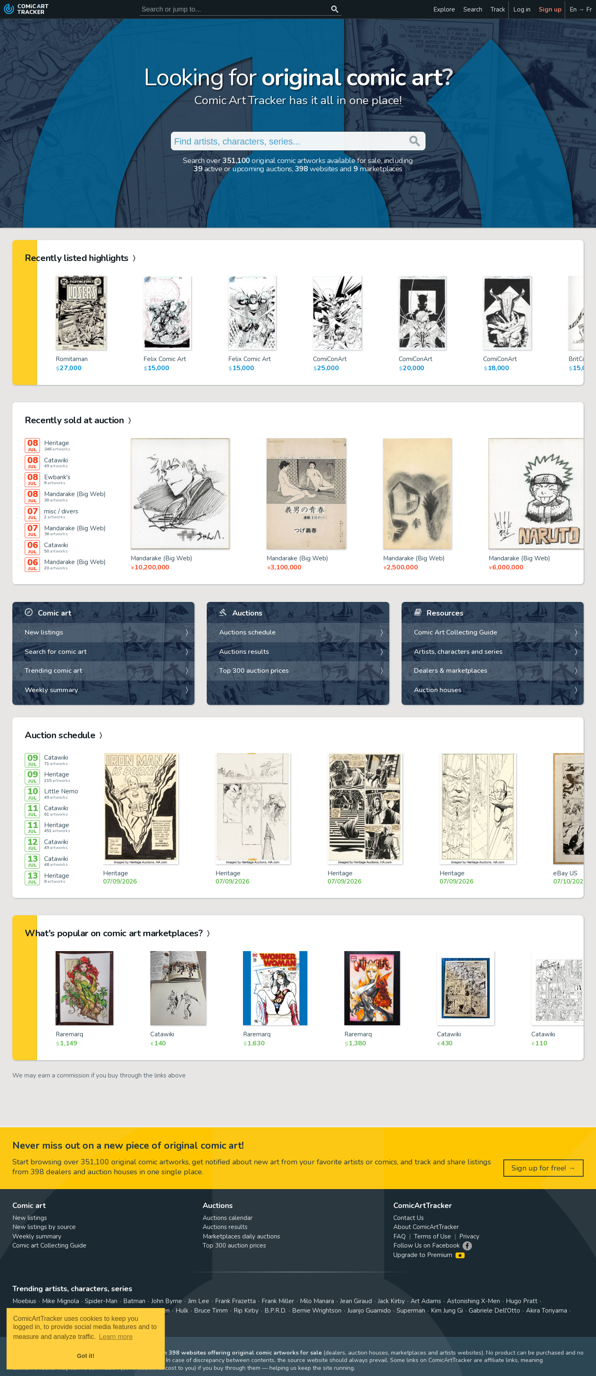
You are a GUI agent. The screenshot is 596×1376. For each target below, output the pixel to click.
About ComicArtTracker (426, 1227)
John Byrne (166, 1301)
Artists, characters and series (458, 651)
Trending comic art (53, 670)
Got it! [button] (85, 1356)
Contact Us (408, 1218)
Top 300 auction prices (254, 670)
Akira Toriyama (546, 1310)
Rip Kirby (246, 1310)
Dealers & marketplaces (450, 670)
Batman (134, 1301)
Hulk (181, 1310)
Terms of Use (432, 1236)
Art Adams (426, 1301)
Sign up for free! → (543, 1168)
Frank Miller (278, 1301)
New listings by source (44, 1227)
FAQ (399, 1236)
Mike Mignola (60, 1301)
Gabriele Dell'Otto (494, 1310)
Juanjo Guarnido (369, 1310)
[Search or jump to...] (335, 9)
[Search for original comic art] (240, 9)
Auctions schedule (247, 632)
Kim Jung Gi (447, 1310)
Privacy (469, 1236)
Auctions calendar (227, 1218)
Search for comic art (55, 651)
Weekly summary (51, 690)
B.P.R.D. (275, 1310)
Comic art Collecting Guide (49, 1245)
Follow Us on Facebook (426, 1245)
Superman (411, 1310)
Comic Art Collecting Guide (455, 632)
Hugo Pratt (522, 1301)
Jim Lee (198, 1301)
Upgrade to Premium (429, 1255)
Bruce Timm (211, 1310)
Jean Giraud (356, 1301)
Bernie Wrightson (316, 1310)
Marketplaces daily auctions (241, 1236)
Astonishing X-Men (473, 1301)
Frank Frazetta (235, 1301)
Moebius (24, 1301)
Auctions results (244, 651)
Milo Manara (317, 1301)
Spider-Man (101, 1301)
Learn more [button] (116, 1336)
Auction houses (437, 690)
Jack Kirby (391, 1301)
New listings (44, 632)
